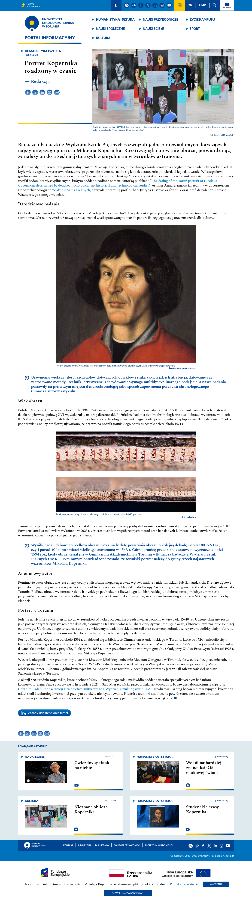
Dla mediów (102, 845)
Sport (195, 29)
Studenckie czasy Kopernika (202, 809)
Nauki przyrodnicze (160, 19)
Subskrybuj (84, 845)
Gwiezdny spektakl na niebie (92, 765)
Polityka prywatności (127, 845)
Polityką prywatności (185, 884)
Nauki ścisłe (153, 29)
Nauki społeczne (110, 29)
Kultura (103, 38)
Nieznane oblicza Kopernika (91, 809)
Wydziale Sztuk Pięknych (71, 190)
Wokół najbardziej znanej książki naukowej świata (203, 767)
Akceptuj (216, 884)
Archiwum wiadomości (159, 845)
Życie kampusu (202, 19)
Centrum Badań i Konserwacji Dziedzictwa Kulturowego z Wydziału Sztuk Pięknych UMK (85, 689)
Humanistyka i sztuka (115, 19)
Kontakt (68, 845)
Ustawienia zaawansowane (128, 893)
